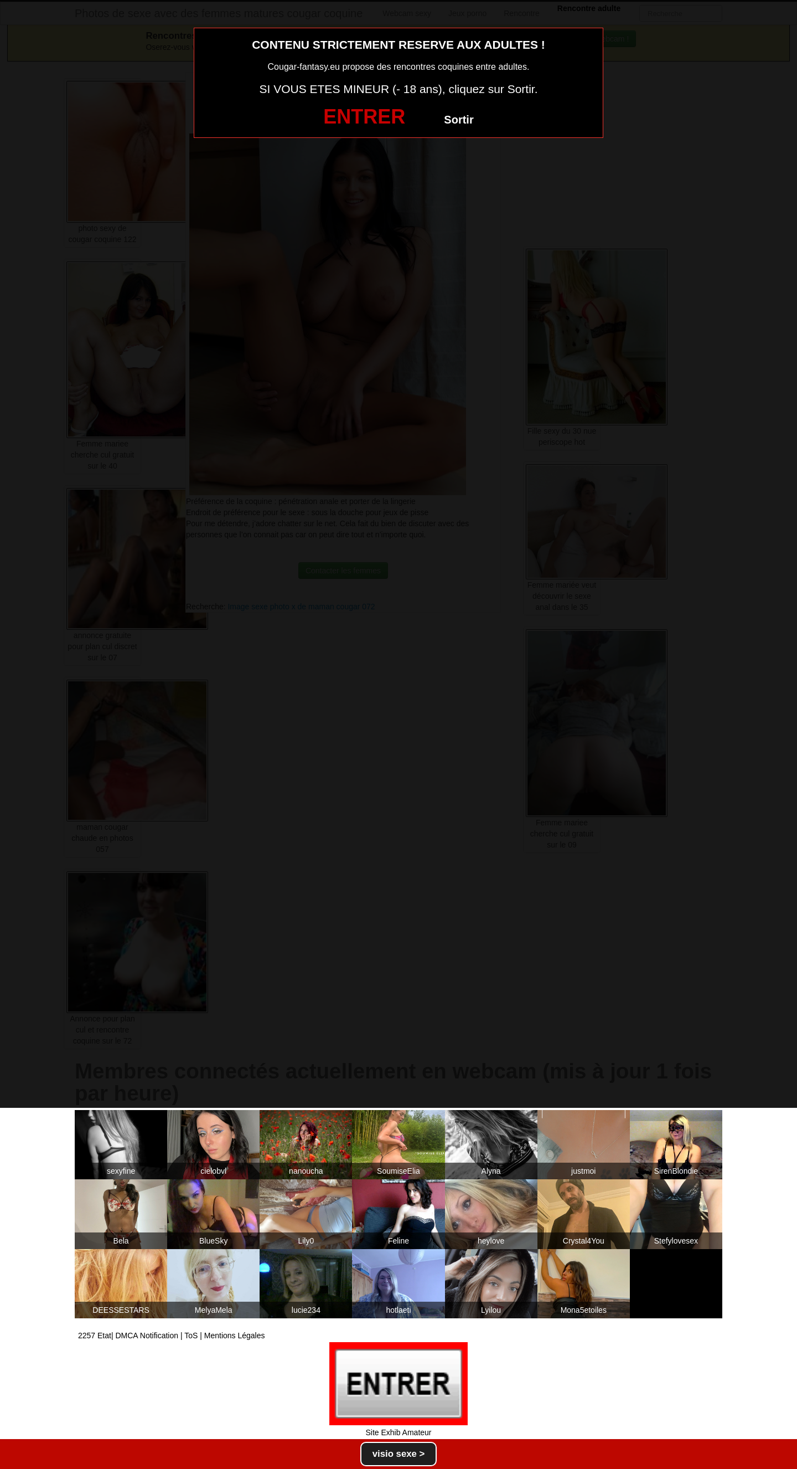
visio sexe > (398, 1454)
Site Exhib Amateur (398, 1432)
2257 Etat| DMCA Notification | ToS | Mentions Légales (171, 1335)
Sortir (458, 120)
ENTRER (364, 116)
